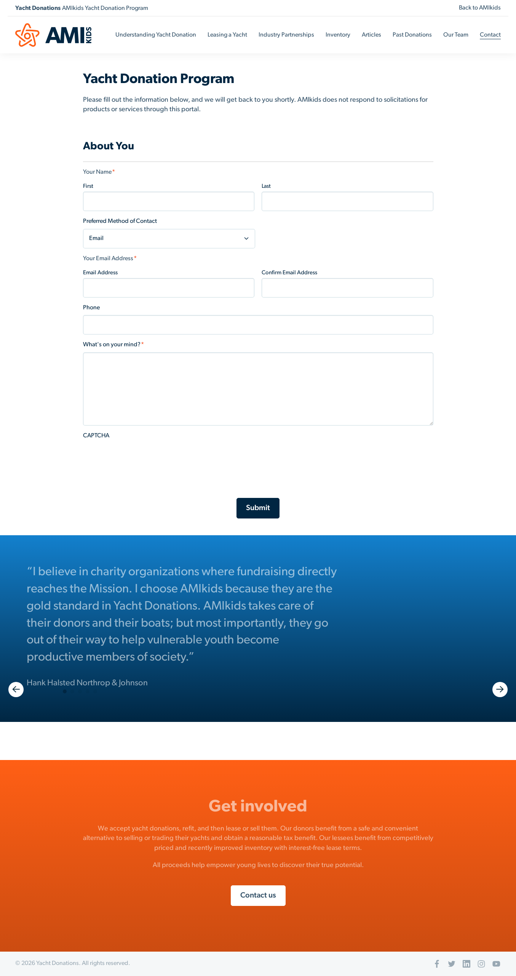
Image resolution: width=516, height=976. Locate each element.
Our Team (455, 35)
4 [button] (87, 691)
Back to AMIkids (480, 8)
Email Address (100, 273)
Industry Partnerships (286, 35)
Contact (490, 35)
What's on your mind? (113, 345)
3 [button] (80, 691)
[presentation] (141, 458)
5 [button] (95, 691)
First (88, 186)
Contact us (258, 895)
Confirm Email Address (289, 273)
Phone (91, 308)
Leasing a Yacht (227, 35)
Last (266, 186)
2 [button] (72, 691)
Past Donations (412, 35)
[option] (258, 627)
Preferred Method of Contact (120, 221)
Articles (371, 35)
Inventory (338, 35)
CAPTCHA (96, 436)
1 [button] (65, 691)
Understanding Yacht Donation (155, 35)
